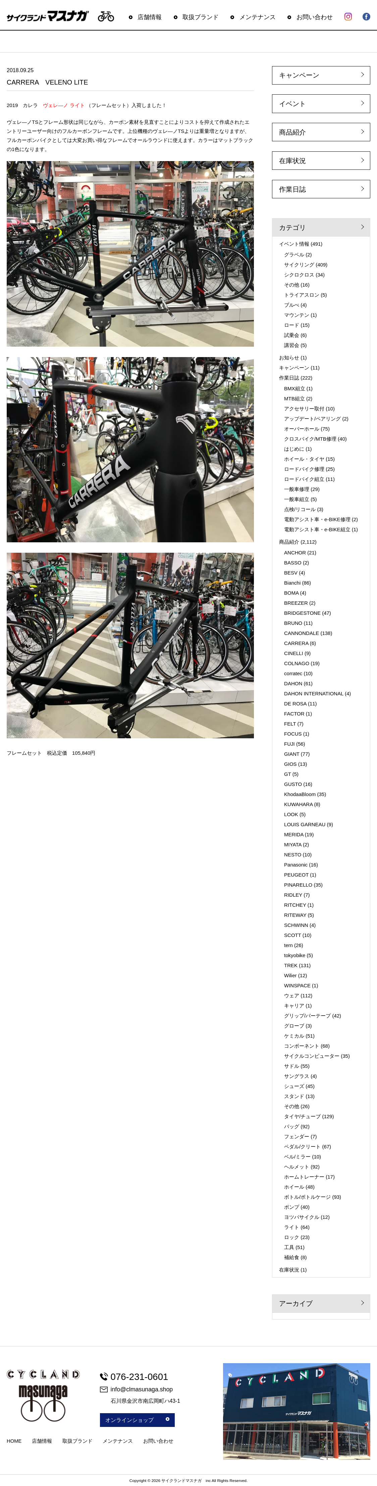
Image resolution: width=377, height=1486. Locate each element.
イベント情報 (294, 244)
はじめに (294, 449)
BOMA (291, 593)
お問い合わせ (315, 17)
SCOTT (292, 935)
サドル (291, 1066)
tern (288, 945)
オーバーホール (301, 429)
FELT (290, 724)
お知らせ (289, 357)
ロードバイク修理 (304, 469)
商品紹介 (292, 132)
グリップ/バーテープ (307, 1016)
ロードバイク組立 (304, 479)
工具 (289, 1247)
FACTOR (294, 713)
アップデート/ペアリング (312, 419)
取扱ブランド (200, 17)
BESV (291, 573)
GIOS (290, 764)
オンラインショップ (137, 1420)
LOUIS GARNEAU (304, 824)
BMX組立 (294, 388)
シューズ (294, 1086)
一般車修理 (296, 489)
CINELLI (293, 653)
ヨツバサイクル (301, 1217)
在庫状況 (292, 160)
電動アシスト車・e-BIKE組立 (317, 529)
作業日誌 (292, 189)
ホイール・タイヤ (304, 459)
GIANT (292, 754)
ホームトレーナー (304, 1177)
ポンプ (291, 1207)
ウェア (291, 995)
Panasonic (296, 865)
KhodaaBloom (300, 794)
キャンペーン (299, 75)
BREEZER (296, 603)
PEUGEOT (296, 875)
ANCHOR (295, 552)
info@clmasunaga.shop (136, 1389)
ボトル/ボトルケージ (307, 1197)
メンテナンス (257, 17)
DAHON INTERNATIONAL (313, 693)
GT (287, 774)
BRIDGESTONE (302, 613)
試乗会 (291, 335)
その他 (291, 285)
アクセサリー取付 (304, 408)
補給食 (291, 1257)
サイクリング (299, 264)
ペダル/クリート (302, 1146)
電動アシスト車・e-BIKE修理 (317, 519)
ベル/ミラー (297, 1156)
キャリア (294, 1005)
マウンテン (296, 315)
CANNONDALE (301, 633)
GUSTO (293, 784)
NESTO (292, 854)
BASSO (293, 562)
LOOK (291, 814)
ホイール (294, 1187)
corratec (293, 673)
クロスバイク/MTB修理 (310, 439)
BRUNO (293, 623)
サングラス (296, 1076)
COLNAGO (296, 663)
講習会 (291, 345)
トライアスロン (301, 295)
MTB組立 (294, 398)
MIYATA (293, 844)
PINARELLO (298, 885)
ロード (291, 325)
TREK (291, 965)
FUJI (289, 744)
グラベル (294, 254)
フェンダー (296, 1136)
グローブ (294, 1026)
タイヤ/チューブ (302, 1116)
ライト (291, 1227)
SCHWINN (296, 925)
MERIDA (294, 834)
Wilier (290, 975)
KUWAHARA (298, 804)
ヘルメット (296, 1167)
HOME (14, 1441)
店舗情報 (150, 17)
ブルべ (291, 305)
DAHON (293, 683)
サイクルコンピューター (311, 1056)
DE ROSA (295, 703)
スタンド (294, 1096)
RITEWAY (295, 915)
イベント (292, 103)
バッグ (291, 1126)
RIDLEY (293, 895)
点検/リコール (300, 509)
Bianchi (292, 583)
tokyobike (294, 955)
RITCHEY (295, 905)
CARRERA (296, 643)
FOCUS (293, 734)
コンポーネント (301, 1046)
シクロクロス (299, 275)
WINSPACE (297, 985)
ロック (291, 1237)
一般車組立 (296, 499)
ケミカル (294, 1036)
